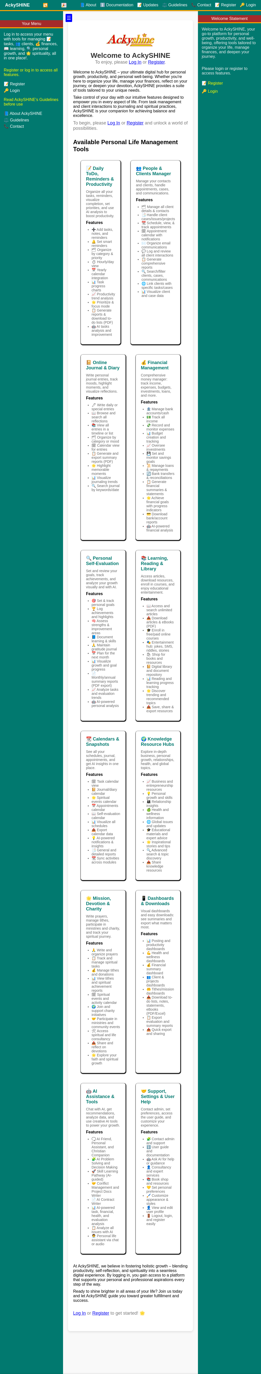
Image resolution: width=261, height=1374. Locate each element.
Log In (135, 62)
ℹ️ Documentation (116, 5)
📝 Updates (147, 5)
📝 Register (14, 84)
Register (156, 62)
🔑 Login (12, 90)
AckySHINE (17, 5)
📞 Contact (14, 126)
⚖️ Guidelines (16, 120)
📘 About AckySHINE (23, 113)
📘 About (88, 5)
